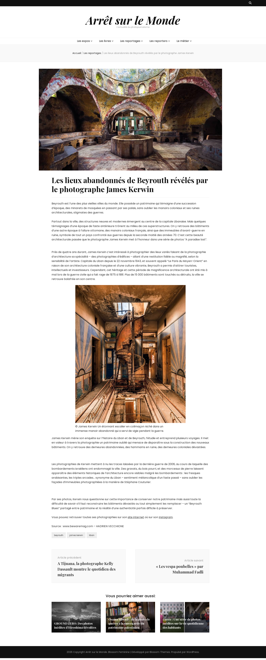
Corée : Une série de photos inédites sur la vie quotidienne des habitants (184, 625)
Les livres (105, 41)
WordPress (192, 654)
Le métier (183, 41)
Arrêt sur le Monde (133, 20)
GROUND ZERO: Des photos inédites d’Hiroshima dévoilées (76, 627)
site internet (136, 517)
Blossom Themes (160, 654)
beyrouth (58, 535)
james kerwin (76, 535)
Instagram (166, 517)
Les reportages (130, 41)
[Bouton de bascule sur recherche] (250, 3)
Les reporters (158, 41)
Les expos (83, 41)
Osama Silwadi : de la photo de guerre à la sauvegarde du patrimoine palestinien (130, 625)
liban (91, 535)
